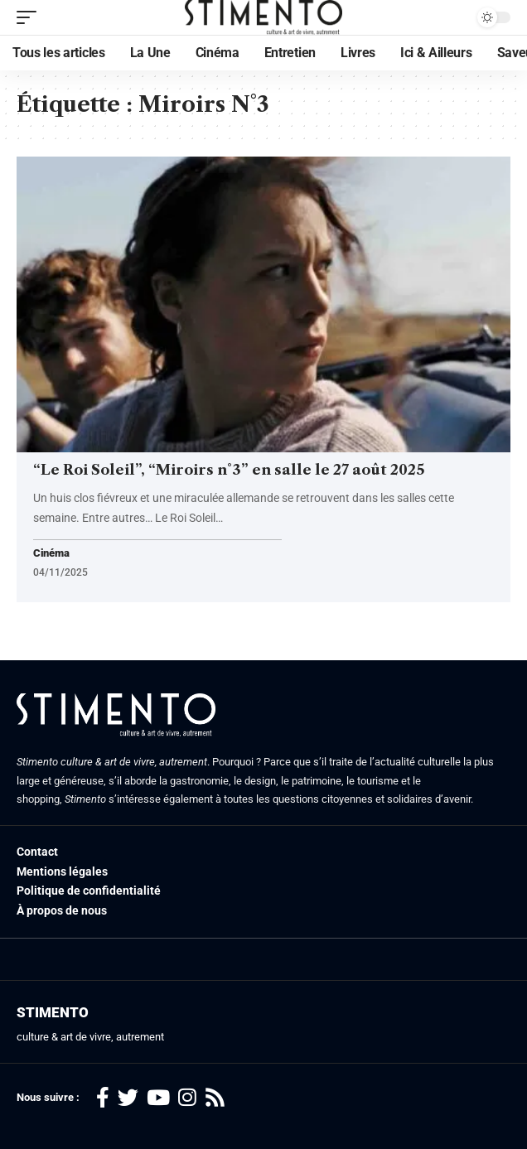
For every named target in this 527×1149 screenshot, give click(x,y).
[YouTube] (158, 1098)
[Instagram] (187, 1098)
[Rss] (215, 1098)
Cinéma (51, 554)
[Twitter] (128, 1098)
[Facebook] (103, 1098)
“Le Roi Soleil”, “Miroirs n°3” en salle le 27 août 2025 (229, 469)
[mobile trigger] (31, 17)
